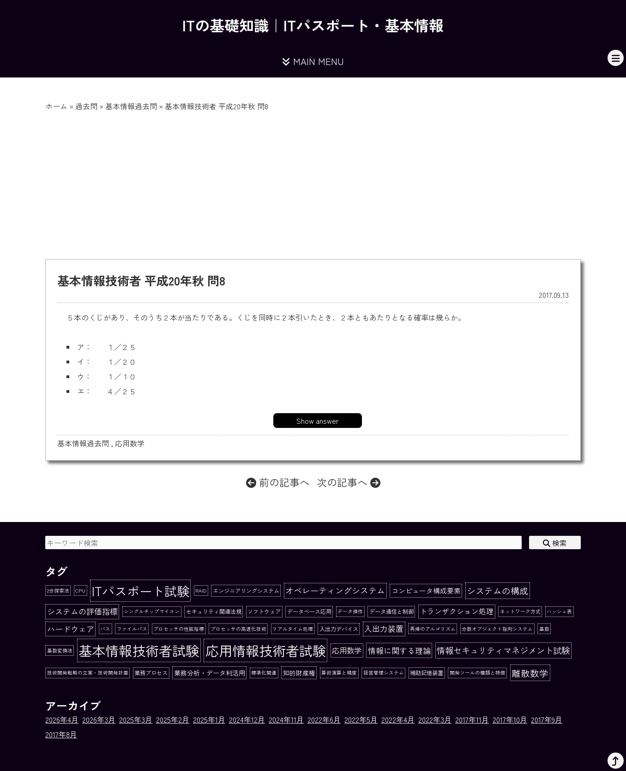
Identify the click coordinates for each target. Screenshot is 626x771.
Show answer (317, 420)
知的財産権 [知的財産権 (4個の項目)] (299, 672)
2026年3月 (98, 719)
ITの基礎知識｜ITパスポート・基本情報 (313, 25)
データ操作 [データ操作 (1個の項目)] (350, 611)
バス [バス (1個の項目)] (105, 628)
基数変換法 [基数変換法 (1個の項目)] (59, 650)
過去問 (86, 106)
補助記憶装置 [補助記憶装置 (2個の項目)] (426, 673)
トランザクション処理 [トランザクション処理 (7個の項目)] (457, 611)
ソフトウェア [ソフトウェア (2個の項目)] (264, 611)
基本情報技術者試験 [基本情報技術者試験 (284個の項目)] (138, 650)
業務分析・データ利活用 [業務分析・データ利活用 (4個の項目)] (209, 672)
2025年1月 (209, 719)
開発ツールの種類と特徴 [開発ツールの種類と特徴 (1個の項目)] (478, 672)
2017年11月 (472, 719)
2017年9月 (546, 719)
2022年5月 (361, 719)
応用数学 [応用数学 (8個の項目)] (346, 650)
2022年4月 (398, 719)
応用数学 (129, 443)
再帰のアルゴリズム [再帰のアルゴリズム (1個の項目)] (433, 628)
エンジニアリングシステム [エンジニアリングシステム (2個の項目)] (246, 591)
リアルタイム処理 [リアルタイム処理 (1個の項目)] (292, 628)
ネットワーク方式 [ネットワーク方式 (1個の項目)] (520, 611)
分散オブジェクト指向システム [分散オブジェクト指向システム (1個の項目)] (497, 628)
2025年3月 (135, 719)
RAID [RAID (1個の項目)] (200, 590)
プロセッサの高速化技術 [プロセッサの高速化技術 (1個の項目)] (238, 628)
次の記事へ (348, 481)
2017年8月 (61, 734)
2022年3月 (434, 719)
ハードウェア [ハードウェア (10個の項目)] (70, 629)
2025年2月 (172, 719)
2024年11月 (286, 719)
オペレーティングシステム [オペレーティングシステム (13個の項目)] (335, 590)
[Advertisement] (313, 180)
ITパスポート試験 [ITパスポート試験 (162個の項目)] (140, 590)
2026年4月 (61, 719)
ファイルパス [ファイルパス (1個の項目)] (132, 628)
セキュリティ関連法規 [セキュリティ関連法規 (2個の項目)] (213, 611)
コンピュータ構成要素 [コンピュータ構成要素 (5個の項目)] (426, 590)
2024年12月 (247, 719)
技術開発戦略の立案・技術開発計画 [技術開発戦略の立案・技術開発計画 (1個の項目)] (87, 672)
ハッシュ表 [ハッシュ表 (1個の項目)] (559, 611)
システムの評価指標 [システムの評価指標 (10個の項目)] (82, 611)
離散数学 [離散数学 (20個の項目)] (530, 673)
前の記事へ (278, 481)
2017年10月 (510, 719)
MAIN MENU (313, 61)
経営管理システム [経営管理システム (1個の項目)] (383, 672)
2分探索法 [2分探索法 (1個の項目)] (58, 590)
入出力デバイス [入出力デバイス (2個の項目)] (338, 629)
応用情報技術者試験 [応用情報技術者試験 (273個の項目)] (265, 650)
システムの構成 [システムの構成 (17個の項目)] (497, 590)
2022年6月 (324, 719)
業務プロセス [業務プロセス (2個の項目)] (151, 673)
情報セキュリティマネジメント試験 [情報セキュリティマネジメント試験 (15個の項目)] (503, 650)
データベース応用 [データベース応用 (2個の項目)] (309, 611)
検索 (555, 542)
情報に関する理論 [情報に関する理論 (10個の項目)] (399, 650)
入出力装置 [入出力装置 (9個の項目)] (383, 628)
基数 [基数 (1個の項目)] (544, 628)
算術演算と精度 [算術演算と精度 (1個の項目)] (339, 672)
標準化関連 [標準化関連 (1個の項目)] (264, 672)
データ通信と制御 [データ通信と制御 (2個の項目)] (391, 611)
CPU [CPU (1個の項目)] (80, 590)
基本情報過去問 (131, 106)
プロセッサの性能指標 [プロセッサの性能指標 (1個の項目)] (178, 628)
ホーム (56, 106)
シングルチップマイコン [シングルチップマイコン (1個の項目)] (152, 611)
